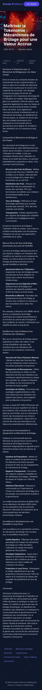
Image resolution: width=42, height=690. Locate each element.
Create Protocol (13, 4)
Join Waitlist (31, 4)
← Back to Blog (6, 62)
